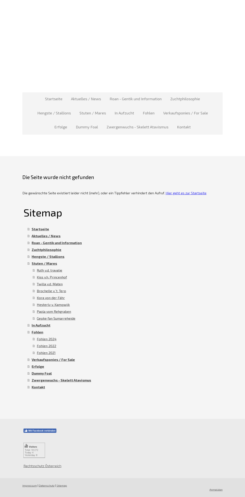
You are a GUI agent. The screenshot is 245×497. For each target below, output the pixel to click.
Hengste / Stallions (54, 113)
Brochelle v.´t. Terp (51, 291)
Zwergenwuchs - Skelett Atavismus (137, 127)
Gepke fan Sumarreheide (56, 318)
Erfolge (60, 127)
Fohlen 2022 (46, 346)
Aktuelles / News (86, 98)
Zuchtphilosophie (185, 98)
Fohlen (149, 113)
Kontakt (184, 127)
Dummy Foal (87, 127)
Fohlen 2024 (46, 339)
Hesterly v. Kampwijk (53, 304)
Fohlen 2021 (46, 353)
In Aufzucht (124, 113)
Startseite (53, 98)
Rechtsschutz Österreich (42, 466)
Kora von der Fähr (51, 298)
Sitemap (61, 485)
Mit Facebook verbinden (40, 430)
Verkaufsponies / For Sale (185, 113)
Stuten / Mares (92, 113)
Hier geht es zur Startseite (186, 193)
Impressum (29, 485)
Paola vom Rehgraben (54, 311)
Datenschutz (46, 485)
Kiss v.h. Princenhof (52, 277)
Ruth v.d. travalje (49, 270)
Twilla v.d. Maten (50, 284)
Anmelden (216, 489)
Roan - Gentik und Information (136, 98)
